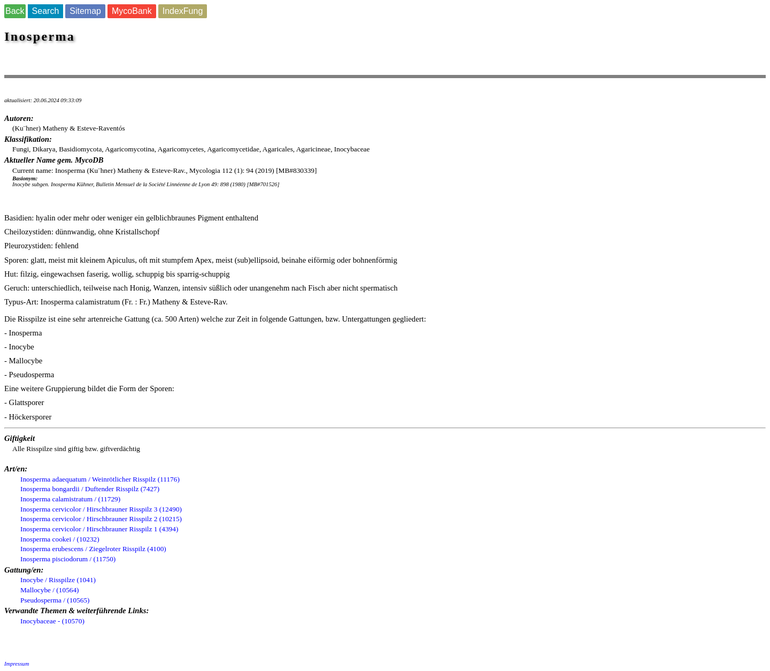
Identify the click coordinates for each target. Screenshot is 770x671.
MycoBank (132, 11)
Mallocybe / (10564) (49, 590)
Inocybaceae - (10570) (52, 621)
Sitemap (85, 11)
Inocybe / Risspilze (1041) (58, 580)
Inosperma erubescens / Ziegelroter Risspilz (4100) (93, 549)
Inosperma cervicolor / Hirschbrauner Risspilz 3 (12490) (101, 509)
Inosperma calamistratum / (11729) (70, 499)
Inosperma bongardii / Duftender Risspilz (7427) (89, 489)
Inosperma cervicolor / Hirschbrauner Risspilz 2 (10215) (101, 519)
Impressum (16, 664)
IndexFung (183, 11)
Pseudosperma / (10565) (55, 600)
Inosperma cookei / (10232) (59, 539)
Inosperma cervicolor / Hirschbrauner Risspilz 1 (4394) (99, 529)
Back (15, 11)
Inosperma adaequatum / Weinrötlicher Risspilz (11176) (100, 479)
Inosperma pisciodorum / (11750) (68, 559)
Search (45, 11)
